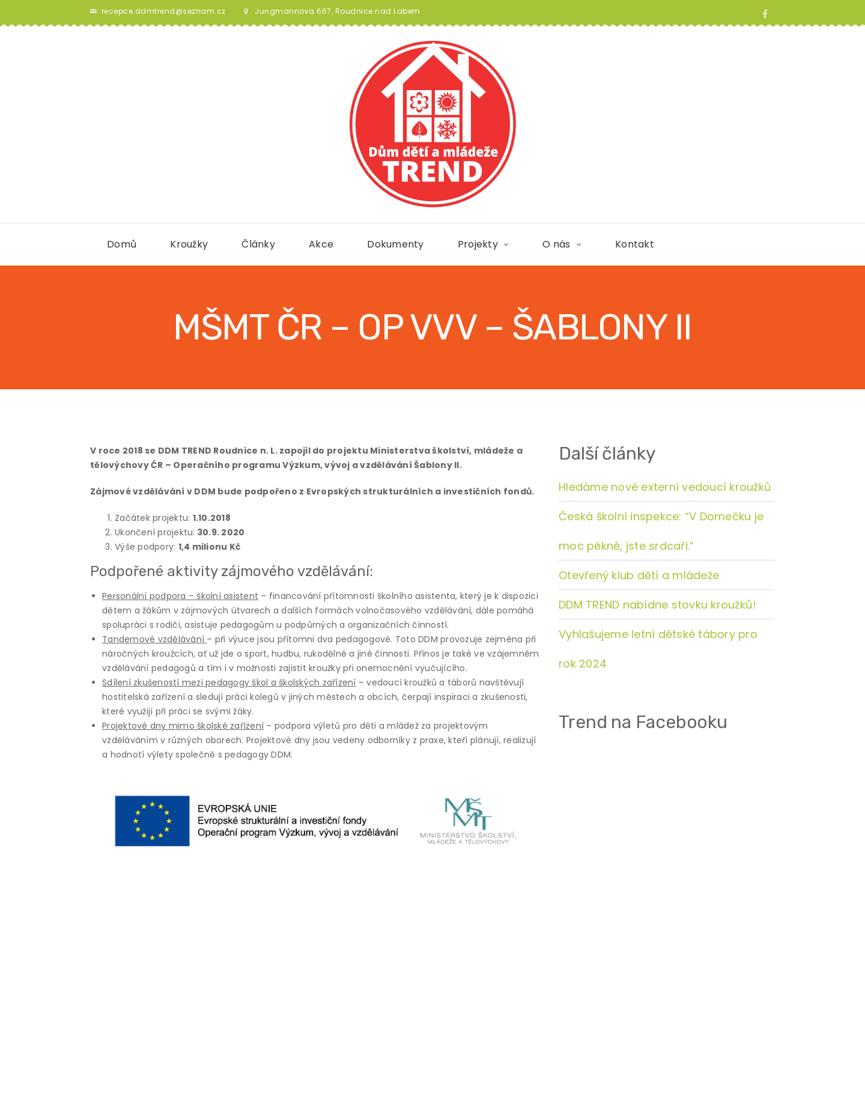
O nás (556, 244)
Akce (321, 244)
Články (258, 244)
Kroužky (189, 244)
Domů (121, 244)
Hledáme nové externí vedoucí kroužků (665, 486)
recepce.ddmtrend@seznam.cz (164, 11)
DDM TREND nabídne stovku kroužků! (657, 604)
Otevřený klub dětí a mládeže (639, 575)
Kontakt (634, 244)
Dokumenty (395, 244)
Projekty (478, 244)
